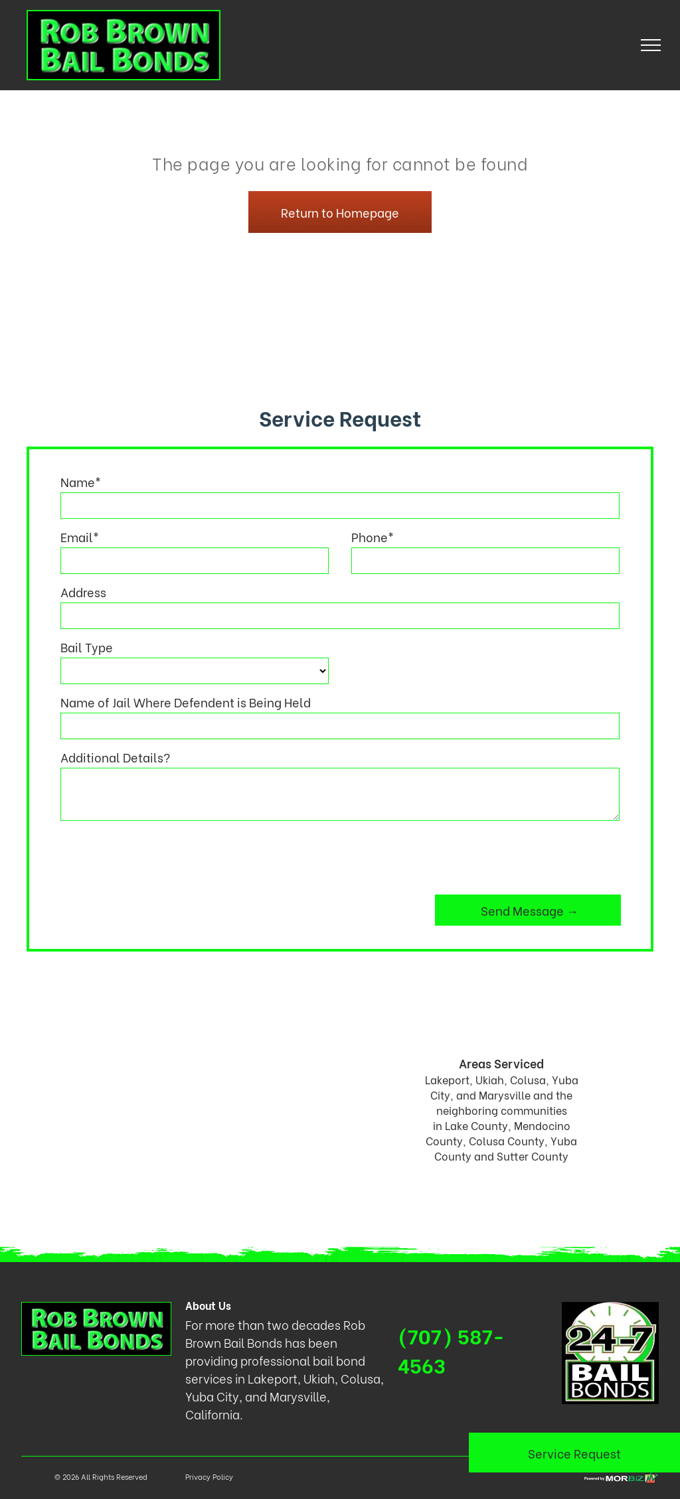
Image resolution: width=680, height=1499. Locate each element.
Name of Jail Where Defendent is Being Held (185, 702)
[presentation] (161, 855)
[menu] (651, 45)
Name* (80, 481)
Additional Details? (115, 757)
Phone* (372, 536)
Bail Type (86, 647)
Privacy (198, 1476)
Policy (222, 1476)
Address (83, 592)
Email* (79, 536)
